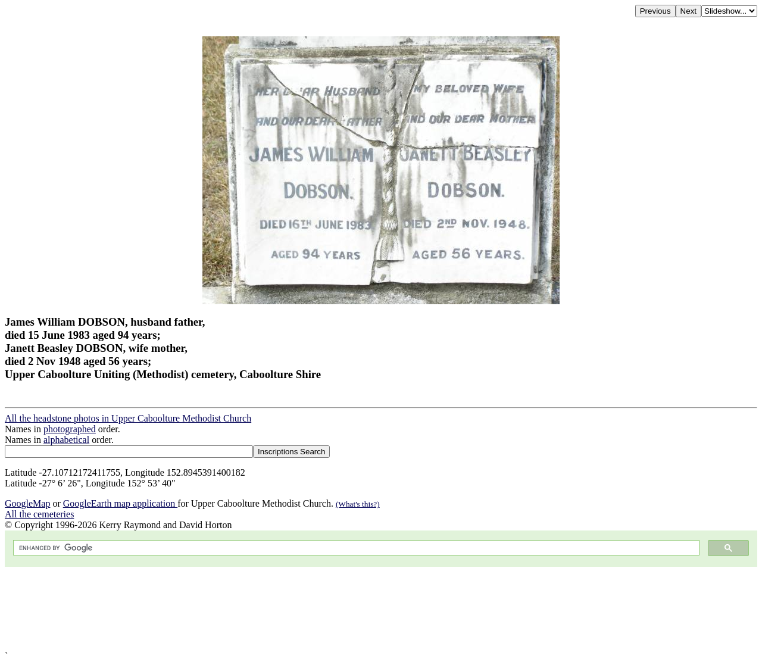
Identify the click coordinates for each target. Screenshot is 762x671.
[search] (355, 548)
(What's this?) (358, 504)
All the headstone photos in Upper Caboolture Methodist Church (128, 418)
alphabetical (66, 440)
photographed (69, 429)
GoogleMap (27, 503)
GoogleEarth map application (120, 503)
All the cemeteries (39, 514)
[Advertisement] (362, 609)
